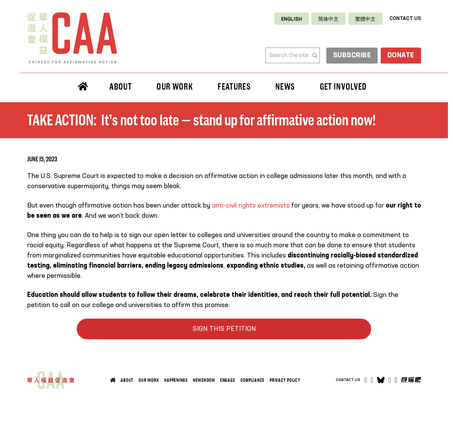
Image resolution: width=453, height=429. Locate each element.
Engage (227, 380)
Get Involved (343, 86)
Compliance (252, 380)
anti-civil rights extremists (251, 205)
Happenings (176, 380)
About (120, 86)
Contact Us (405, 18)
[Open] (396, 380)
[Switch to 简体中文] (328, 19)
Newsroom (204, 380)
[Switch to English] (291, 19)
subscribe (352, 56)
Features (234, 86)
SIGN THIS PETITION (224, 329)
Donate (400, 56)
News (285, 86)
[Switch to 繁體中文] (365, 19)
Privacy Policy (285, 380)
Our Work (175, 86)
